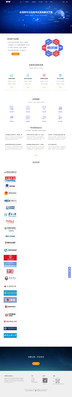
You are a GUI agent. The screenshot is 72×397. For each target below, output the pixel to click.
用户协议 (33, 379)
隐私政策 (33, 380)
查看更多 (36, 155)
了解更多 (11, 87)
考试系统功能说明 (34, 382)
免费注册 (37, 20)
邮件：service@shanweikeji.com (58, 383)
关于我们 (33, 378)
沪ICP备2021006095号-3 (29, 390)
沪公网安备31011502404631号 (41, 390)
